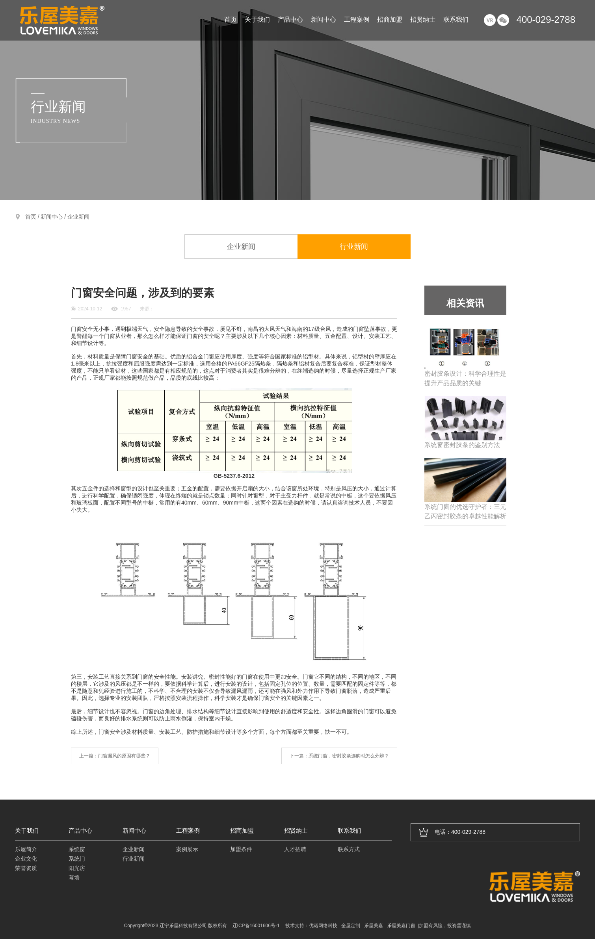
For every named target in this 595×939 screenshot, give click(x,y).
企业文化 (26, 858)
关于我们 (257, 20)
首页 (230, 20)
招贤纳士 (422, 20)
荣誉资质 (26, 868)
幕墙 (74, 877)
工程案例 (356, 20)
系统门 (77, 858)
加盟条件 (241, 849)
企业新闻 (78, 216)
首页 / (33, 216)
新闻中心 (323, 20)
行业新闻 (354, 247)
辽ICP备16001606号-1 (256, 925)
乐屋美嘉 (373, 925)
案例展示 (187, 849)
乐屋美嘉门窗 (401, 925)
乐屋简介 (26, 849)
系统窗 (77, 849)
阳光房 (77, 868)
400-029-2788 (546, 19)
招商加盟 (389, 20)
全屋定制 (350, 925)
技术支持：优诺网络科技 (311, 925)
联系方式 (349, 849)
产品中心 (290, 20)
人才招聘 (295, 849)
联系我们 (456, 20)
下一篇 (339, 756)
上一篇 (114, 756)
